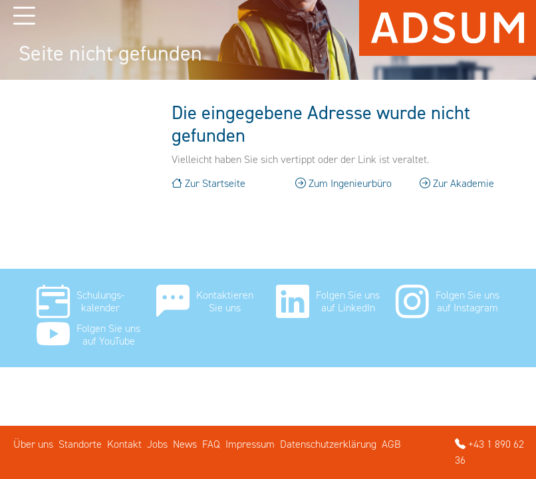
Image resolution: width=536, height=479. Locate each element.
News (185, 444)
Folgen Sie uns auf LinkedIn (348, 301)
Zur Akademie (457, 183)
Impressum (250, 444)
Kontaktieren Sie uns (224, 301)
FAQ (211, 444)
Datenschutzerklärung (328, 444)
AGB (391, 444)
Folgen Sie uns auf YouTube (108, 334)
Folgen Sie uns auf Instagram (467, 301)
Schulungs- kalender (100, 301)
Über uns (33, 444)
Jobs (157, 444)
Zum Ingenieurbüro (343, 183)
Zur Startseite (208, 183)
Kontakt (124, 444)
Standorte (80, 444)
